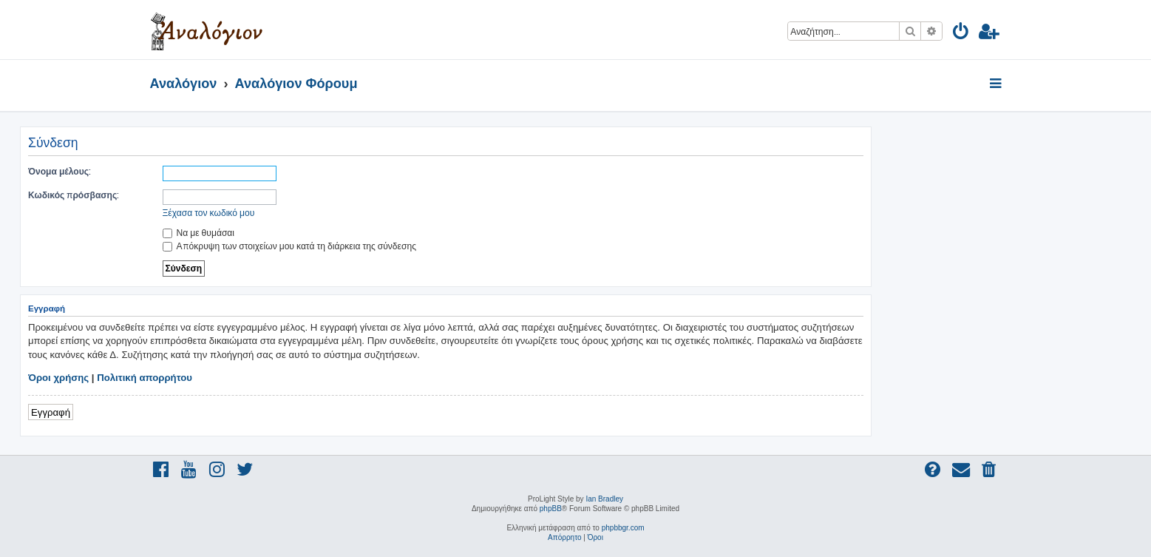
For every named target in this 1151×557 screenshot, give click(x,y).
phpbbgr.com (623, 528)
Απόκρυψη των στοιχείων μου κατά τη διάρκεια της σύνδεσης (289, 246)
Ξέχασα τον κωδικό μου (209, 212)
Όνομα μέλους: (59, 171)
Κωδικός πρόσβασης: (73, 194)
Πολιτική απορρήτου (144, 377)
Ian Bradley (604, 499)
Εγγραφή (50, 411)
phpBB (551, 508)
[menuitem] (961, 33)
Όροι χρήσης (58, 377)
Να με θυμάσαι (199, 232)
